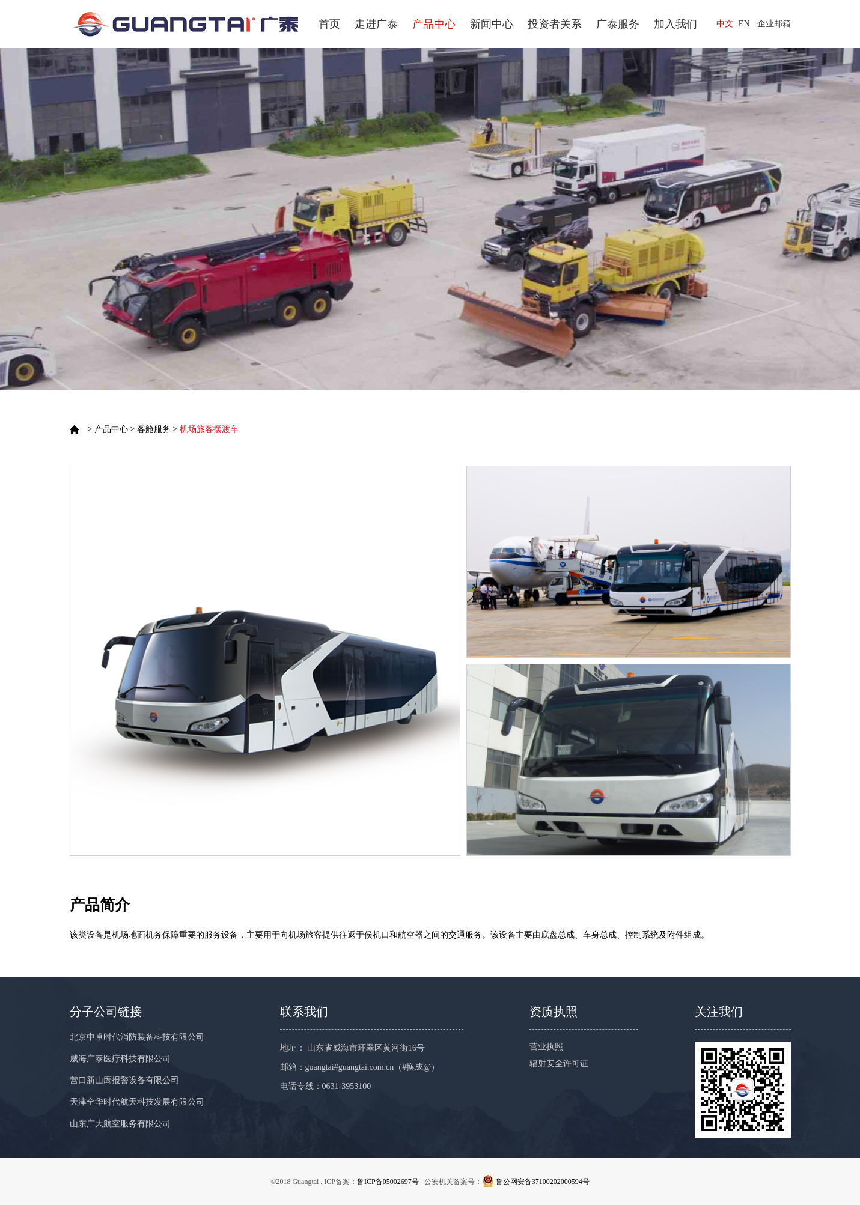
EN (744, 23)
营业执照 (546, 1046)
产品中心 (434, 24)
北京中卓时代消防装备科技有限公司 (137, 1037)
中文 (724, 23)
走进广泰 (376, 24)
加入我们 (675, 24)
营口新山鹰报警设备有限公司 (124, 1080)
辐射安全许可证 (558, 1063)
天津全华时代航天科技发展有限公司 (137, 1101)
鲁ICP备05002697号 (388, 1181)
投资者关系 (555, 24)
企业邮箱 (774, 23)
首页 (329, 24)
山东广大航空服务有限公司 (120, 1123)
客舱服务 (154, 429)
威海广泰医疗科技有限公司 (120, 1058)
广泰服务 (617, 24)
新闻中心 (491, 24)
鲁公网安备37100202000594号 (543, 1181)
